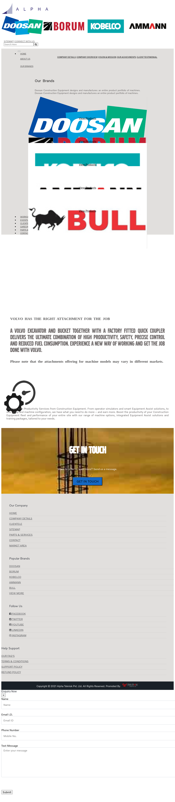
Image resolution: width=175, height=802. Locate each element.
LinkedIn (16, 629)
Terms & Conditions (14, 661)
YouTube (16, 624)
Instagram (17, 635)
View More (16, 593)
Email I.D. (7, 714)
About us (25, 59)
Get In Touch (88, 481)
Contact (24, 233)
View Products (87, 108)
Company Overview (87, 57)
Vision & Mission (107, 57)
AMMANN (15, 582)
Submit (7, 792)
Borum (14, 571)
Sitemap (8, 41)
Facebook (17, 613)
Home (23, 54)
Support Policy (11, 666)
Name (4, 699)
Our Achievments (126, 57)
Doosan (14, 566)
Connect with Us (25, 41)
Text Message (9, 745)
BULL (12, 587)
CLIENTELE (15, 523)
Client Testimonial (147, 57)
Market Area (18, 545)
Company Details (66, 57)
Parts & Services (21, 534)
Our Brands (26, 66)
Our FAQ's (8, 655)
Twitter (16, 619)
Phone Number (10, 730)
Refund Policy (11, 672)
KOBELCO (15, 576)
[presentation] (26, 783)
